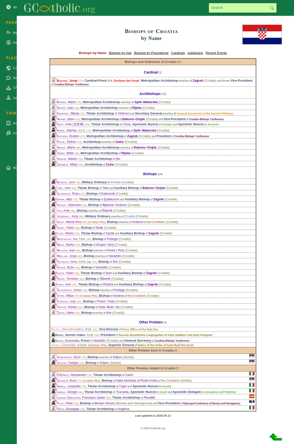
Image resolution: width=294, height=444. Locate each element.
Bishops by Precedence (151, 53)
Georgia (167, 124)
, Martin (67, 159)
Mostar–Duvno (104, 403)
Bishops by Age (120, 53)
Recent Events (216, 53)
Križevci (137, 222)
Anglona (123, 409)
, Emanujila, (69, 345)
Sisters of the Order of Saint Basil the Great (166, 345)
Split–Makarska (146, 102)
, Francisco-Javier (81, 397)
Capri (123, 386)
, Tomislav (68, 278)
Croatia (210, 80)
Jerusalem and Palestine (220, 392)
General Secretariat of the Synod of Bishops (205, 113)
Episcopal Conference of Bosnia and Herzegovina (212, 403)
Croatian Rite (96, 222)
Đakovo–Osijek (133, 119)
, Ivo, (71, 239)
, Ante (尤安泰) (70, 124)
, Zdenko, (71, 130)
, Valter (65, 312)
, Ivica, (74, 261)
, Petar (65, 403)
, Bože (65, 267)
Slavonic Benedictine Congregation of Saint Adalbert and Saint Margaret (165, 335)
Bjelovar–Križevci (115, 205)
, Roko (68, 193)
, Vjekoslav (69, 205)
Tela (105, 188)
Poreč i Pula (115, 250)
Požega (112, 239)
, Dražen (68, 136)
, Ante (63, 210)
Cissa (127, 124)
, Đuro (65, 119)
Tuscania (122, 392)
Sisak (99, 227)
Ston (108, 273)
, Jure (66, 182)
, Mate (65, 153)
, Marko (64, 233)
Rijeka (137, 108)
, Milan (67, 164)
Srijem (117, 357)
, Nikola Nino (69, 222)
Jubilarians (195, 53)
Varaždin (115, 256)
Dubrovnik (108, 193)
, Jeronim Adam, (74, 335)
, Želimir (66, 142)
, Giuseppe (68, 409)
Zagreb (198, 80)
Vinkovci (123, 113)
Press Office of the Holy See (140, 329)
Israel (163, 392)
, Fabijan (68, 363)
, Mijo (63, 199)
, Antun (69, 290)
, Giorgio (67, 392)
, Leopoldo (69, 386)
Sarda (110, 233)
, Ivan (65, 108)
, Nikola (68, 113)
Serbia (128, 357)
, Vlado (65, 227)
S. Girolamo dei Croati (124, 80)
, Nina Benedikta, (71, 329)
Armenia (213, 124)
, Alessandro (71, 375)
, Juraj (67, 216)
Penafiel (149, 397)
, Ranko (67, 307)
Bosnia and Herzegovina (134, 403)
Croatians (158, 222)
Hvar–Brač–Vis (109, 307)
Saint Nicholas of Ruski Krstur (137, 380)
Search (271, 8)
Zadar (119, 142)
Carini (129, 375)
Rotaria (108, 284)
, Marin (66, 102)
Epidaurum (111, 199)
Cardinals (178, 53)
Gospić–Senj (105, 244)
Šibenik (107, 210)
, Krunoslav (67, 340)
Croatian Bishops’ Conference (71, 84)
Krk (115, 261)
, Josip (67, 80)
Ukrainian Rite (97, 345)
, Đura (67, 380)
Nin (117, 159)
